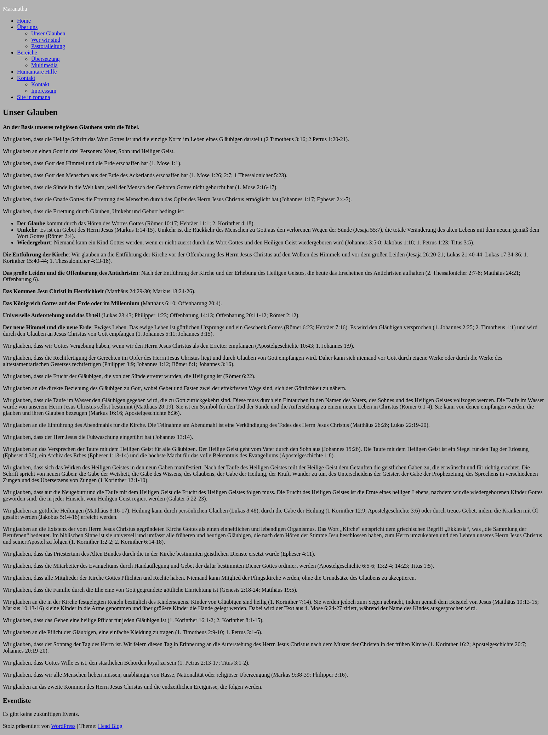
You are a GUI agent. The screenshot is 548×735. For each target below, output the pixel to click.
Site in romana (33, 97)
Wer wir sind (45, 40)
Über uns (27, 27)
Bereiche (27, 53)
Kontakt (26, 78)
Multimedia (44, 65)
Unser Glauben (48, 33)
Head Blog (110, 726)
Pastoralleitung (48, 46)
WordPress (63, 726)
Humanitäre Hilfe (37, 72)
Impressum (43, 91)
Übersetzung (45, 59)
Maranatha (15, 9)
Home (24, 21)
